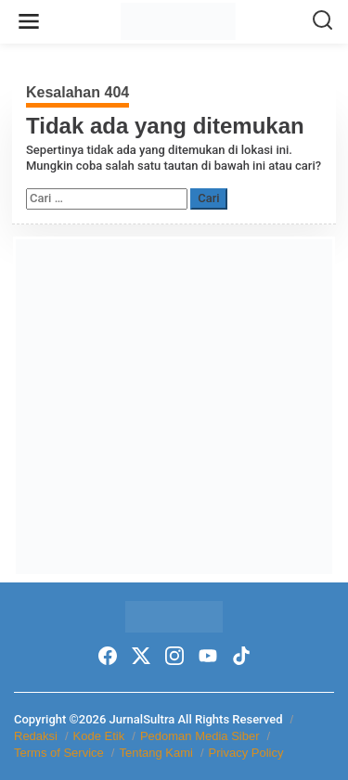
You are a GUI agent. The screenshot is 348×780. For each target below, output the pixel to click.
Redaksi (36, 736)
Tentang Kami (156, 753)
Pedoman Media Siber (200, 736)
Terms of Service (59, 753)
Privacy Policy (246, 753)
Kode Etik (99, 736)
